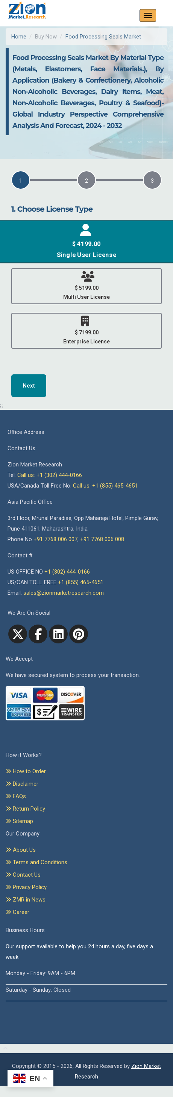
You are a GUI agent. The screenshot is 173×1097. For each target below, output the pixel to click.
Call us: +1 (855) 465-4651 (105, 485)
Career (17, 912)
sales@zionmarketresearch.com (63, 592)
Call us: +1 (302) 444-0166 (49, 475)
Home (18, 36)
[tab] (20, 180)
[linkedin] (58, 634)
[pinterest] (78, 634)
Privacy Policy (26, 887)
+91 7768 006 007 (55, 539)
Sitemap (19, 821)
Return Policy (25, 808)
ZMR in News (26, 899)
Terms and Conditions (36, 862)
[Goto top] (4, 1048)
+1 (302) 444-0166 (67, 571)
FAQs (16, 796)
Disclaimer (22, 783)
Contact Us (23, 874)
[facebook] (38, 634)
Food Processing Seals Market (103, 36)
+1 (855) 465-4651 (80, 582)
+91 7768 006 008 (102, 539)
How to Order (26, 771)
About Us (21, 849)
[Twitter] (17, 634)
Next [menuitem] (29, 385)
